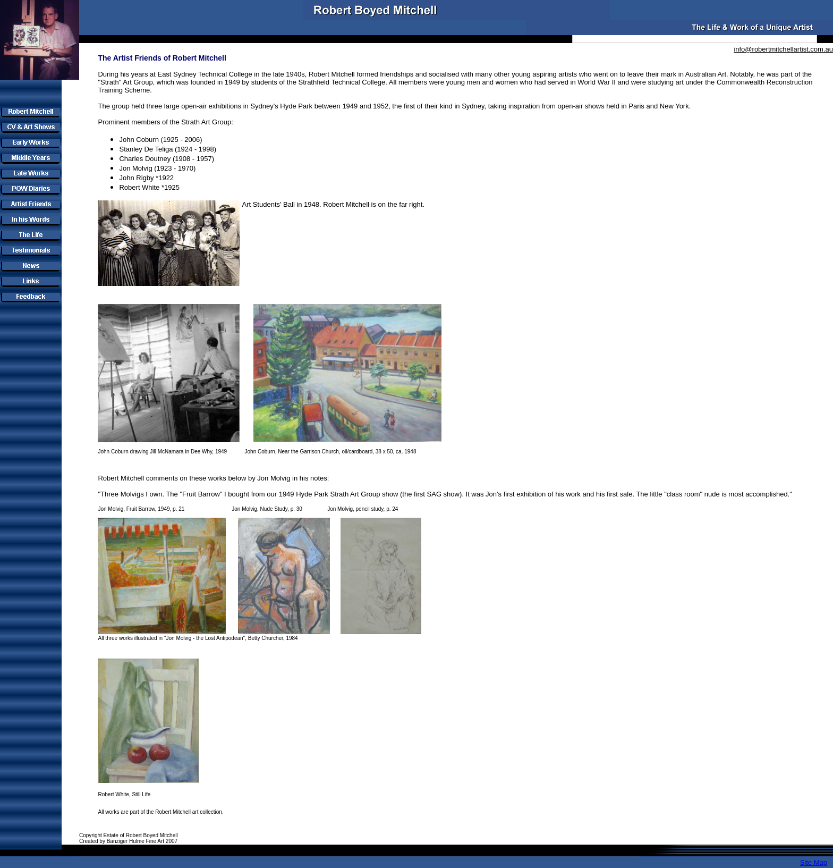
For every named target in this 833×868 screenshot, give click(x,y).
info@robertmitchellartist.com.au (783, 49)
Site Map (813, 862)
